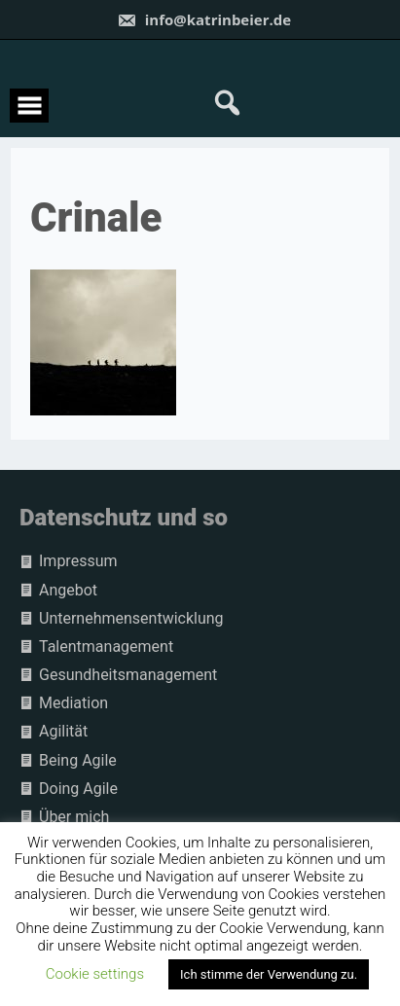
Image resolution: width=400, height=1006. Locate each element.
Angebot (68, 590)
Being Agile (78, 760)
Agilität (63, 731)
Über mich (74, 817)
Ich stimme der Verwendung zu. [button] (268, 974)
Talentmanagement (106, 646)
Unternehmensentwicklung (131, 618)
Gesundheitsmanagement (128, 674)
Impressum (78, 561)
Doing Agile (78, 788)
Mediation (73, 703)
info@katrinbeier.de (204, 19)
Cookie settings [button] (95, 974)
